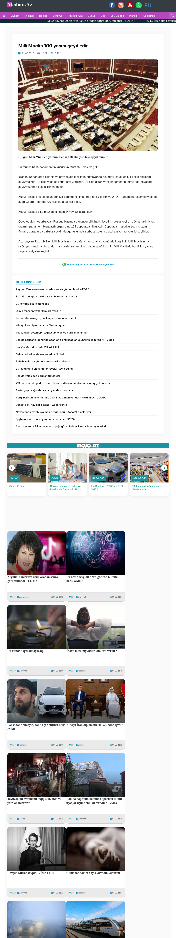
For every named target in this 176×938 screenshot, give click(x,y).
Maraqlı (133, 15)
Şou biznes (117, 15)
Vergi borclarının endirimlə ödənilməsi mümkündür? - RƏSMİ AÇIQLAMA (61, 397)
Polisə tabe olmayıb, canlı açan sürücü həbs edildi (47, 318)
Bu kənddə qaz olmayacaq (32, 303)
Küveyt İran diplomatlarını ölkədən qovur (41, 325)
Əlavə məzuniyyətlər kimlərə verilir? (38, 311)
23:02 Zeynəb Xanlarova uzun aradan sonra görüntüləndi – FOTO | (103, 21)
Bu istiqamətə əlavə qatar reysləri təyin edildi (44, 368)
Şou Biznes (24, 597)
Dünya (92, 15)
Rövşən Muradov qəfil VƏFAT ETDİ (37, 347)
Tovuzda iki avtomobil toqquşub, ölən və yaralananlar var (52, 332)
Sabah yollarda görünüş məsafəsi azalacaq (43, 361)
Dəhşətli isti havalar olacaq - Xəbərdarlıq (41, 404)
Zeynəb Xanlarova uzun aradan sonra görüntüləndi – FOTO (53, 289)
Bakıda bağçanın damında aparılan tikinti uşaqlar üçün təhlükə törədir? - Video (65, 339)
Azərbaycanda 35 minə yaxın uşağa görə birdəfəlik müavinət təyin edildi (61, 426)
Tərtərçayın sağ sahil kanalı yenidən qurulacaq (45, 390)
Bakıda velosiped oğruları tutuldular (38, 376)
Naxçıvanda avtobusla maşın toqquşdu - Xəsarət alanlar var (53, 412)
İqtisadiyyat (76, 15)
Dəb (103, 15)
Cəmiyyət (58, 15)
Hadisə (43, 15)
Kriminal (29, 15)
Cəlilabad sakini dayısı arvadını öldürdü (40, 354)
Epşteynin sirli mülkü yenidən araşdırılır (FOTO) (45, 419)
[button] (12, 468)
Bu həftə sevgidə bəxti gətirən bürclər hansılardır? (47, 296)
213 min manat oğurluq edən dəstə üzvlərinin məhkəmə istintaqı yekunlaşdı (63, 383)
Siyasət (14, 15)
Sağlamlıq (149, 15)
